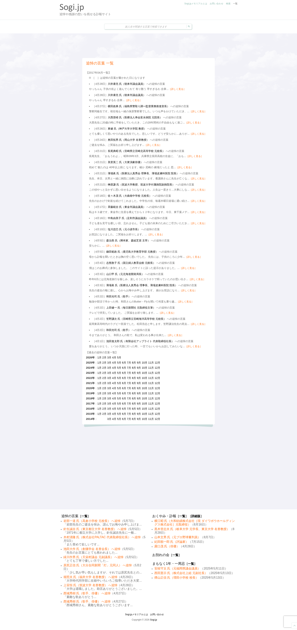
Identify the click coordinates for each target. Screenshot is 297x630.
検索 (228, 3)
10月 (144, 362)
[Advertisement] (148, 45)
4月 (114, 357)
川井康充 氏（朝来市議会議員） (127, 83)
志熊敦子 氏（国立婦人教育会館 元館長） (131, 262)
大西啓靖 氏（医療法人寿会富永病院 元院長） (135, 117)
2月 (104, 357)
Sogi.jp (153, 619)
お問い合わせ (216, 3)
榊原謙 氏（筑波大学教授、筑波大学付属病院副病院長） (141, 184)
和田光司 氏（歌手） (118, 296)
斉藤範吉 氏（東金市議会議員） (127, 206)
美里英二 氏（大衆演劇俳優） (125, 162)
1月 (99, 357)
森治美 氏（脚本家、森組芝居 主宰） (128, 240)
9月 (139, 362)
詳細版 (195, 516)
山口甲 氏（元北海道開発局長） (125, 274)
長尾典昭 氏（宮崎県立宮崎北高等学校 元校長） (136, 150)
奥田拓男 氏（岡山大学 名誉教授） (128, 139)
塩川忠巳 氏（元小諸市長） (124, 229)
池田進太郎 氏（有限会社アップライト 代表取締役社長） (140, 341)
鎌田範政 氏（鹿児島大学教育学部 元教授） (132, 251)
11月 (151, 362)
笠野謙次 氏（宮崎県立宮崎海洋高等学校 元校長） (136, 318)
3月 (109, 357)
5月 (119, 357)
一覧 (235, 3)
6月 (124, 362)
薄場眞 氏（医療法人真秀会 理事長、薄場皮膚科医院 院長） (143, 173)
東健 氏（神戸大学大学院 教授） (127, 128)
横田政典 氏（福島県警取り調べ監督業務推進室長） (139, 106)
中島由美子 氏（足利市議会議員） (128, 218)
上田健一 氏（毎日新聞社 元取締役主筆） (131, 307)
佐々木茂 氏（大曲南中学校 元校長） (130, 195)
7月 (129, 362)
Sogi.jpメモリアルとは (195, 3)
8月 (134, 362)
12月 (157, 362)
